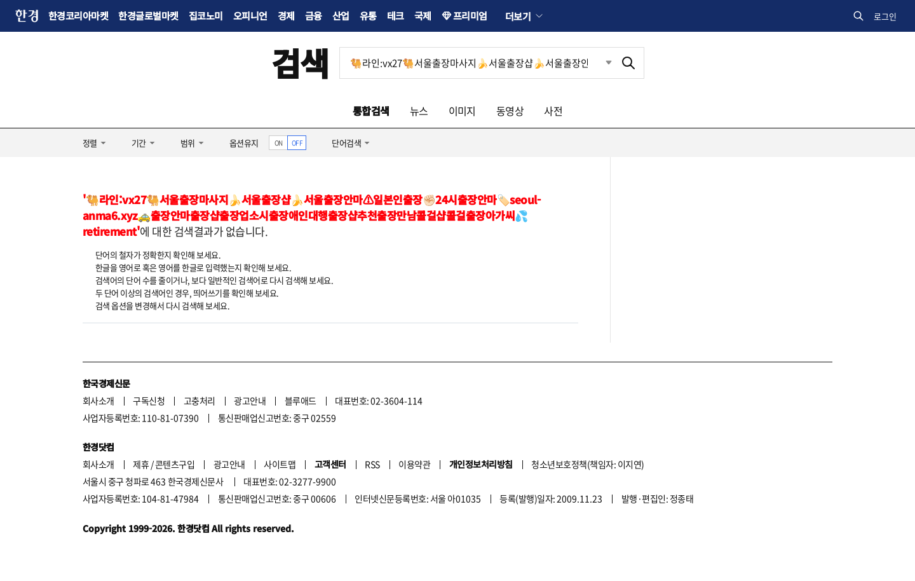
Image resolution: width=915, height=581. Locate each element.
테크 (395, 15)
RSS (372, 464)
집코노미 (206, 15)
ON (278, 142)
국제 (422, 15)
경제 (286, 15)
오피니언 (250, 15)
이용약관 (414, 464)
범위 (187, 143)
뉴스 (419, 110)
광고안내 (250, 400)
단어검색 (346, 143)
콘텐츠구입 (174, 464)
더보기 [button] (518, 16)
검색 (300, 62)
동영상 (510, 110)
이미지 (462, 110)
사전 (553, 110)
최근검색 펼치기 (599, 63)
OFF (297, 142)
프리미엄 (470, 15)
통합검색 (371, 110)
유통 (368, 15)
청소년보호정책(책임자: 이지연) (587, 464)
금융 (313, 15)
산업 (340, 15)
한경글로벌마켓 (148, 15)
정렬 (90, 143)
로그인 (885, 16)
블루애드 (300, 400)
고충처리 (199, 400)
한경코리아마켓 (78, 15)
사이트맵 (279, 464)
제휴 (141, 464)
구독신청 (149, 400)
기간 (139, 143)
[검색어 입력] (476, 63)
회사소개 (98, 400)
